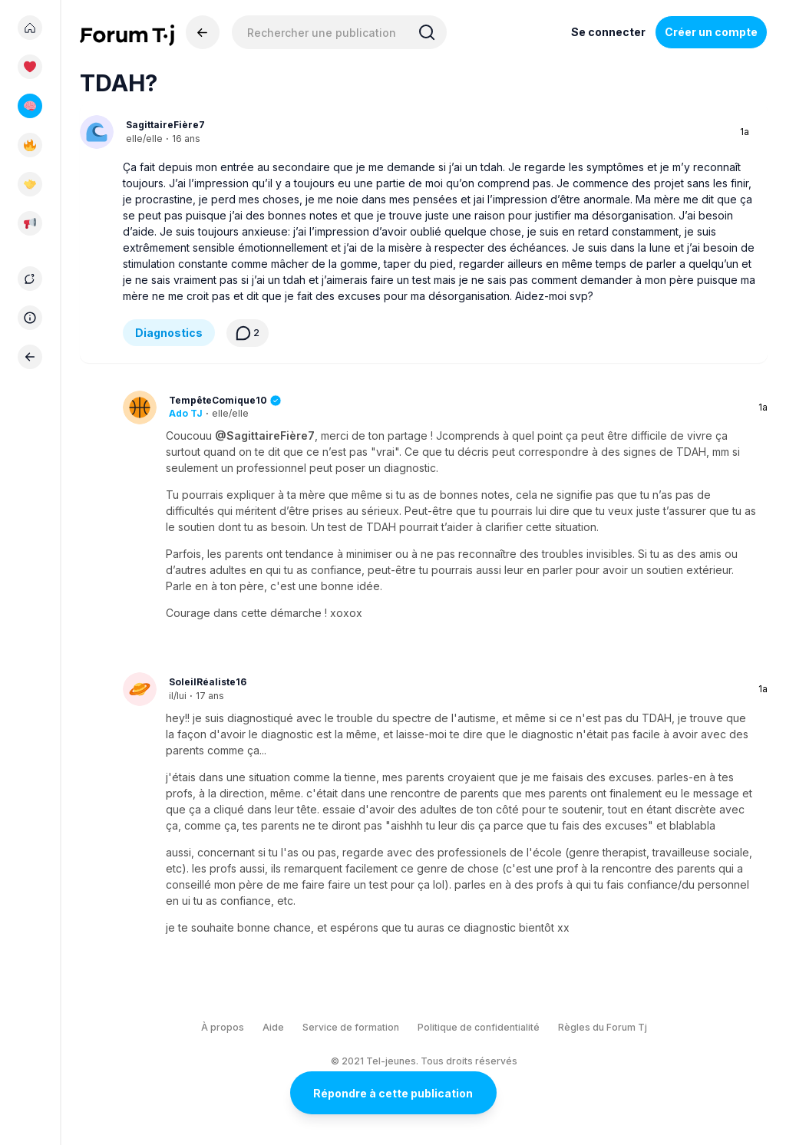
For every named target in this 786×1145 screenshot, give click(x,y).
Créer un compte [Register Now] (711, 31)
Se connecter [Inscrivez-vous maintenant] (608, 31)
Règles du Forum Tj (602, 1027)
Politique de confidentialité (479, 1027)
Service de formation (350, 1027)
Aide (273, 1027)
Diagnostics (169, 332)
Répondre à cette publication (393, 1093)
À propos (222, 1027)
